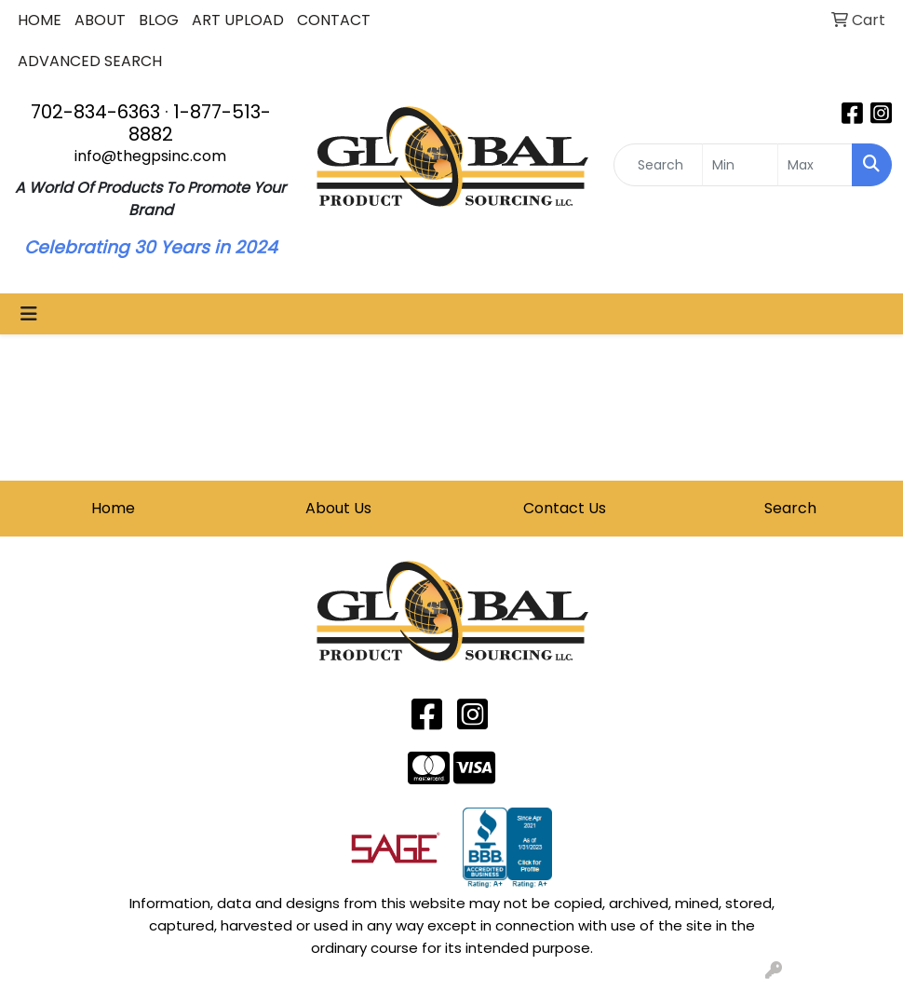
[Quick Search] (658, 164)
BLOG (159, 20)
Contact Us (564, 508)
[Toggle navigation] (28, 314)
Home (113, 508)
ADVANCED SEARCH (90, 61)
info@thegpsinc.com (150, 156)
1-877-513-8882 (199, 123)
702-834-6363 (95, 112)
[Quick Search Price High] (815, 164)
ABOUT (100, 20)
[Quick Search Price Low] (739, 164)
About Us (338, 508)
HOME (39, 20)
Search (790, 508)
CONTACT (334, 20)
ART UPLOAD (238, 20)
